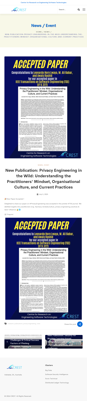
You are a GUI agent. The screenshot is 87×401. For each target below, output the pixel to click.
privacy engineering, (29, 324)
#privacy (38, 207)
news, (40, 165)
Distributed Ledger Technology (57, 383)
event (46, 165)
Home (39, 32)
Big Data (48, 370)
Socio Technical (51, 378)
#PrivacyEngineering (37, 204)
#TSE (70, 204)
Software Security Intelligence (56, 374)
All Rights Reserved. (24, 396)
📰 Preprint (8, 214)
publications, (18, 324)
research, (11, 324)
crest (38, 324)
